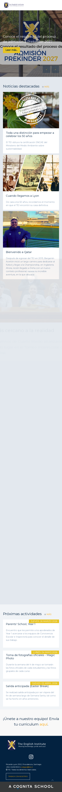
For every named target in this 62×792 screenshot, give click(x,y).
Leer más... (11, 50)
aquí (43, 724)
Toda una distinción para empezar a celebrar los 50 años (30, 134)
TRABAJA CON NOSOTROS (18, 776)
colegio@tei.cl (27, 767)
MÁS (46, 86)
